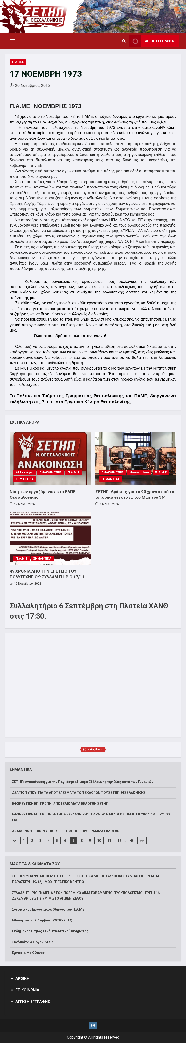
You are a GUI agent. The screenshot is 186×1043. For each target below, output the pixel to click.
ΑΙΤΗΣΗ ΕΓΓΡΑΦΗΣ (33, 1001)
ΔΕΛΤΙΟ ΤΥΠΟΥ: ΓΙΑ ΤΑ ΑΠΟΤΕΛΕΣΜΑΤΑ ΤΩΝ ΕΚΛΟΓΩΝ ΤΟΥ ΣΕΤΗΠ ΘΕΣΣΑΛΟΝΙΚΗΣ (78, 793)
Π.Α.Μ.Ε (18, 62)
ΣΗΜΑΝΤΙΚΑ (25, 479)
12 (119, 841)
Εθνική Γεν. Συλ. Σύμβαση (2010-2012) (42, 920)
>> (142, 841)
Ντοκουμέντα (139, 472)
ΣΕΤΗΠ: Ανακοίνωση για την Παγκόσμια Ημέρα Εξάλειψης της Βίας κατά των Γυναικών (82, 782)
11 (109, 841)
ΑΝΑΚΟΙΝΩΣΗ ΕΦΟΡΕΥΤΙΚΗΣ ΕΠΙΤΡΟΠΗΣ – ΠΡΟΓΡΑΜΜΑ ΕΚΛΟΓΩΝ (66, 831)
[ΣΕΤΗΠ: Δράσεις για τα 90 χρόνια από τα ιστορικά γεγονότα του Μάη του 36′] (135, 458)
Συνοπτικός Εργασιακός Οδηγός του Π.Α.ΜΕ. (48, 909)
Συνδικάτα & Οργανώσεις (33, 942)
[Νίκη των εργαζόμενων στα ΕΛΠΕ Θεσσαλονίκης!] (50, 458)
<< (15, 841)
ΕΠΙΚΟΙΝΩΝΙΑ (27, 990)
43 (132, 841)
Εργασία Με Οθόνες (28, 953)
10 (99, 841)
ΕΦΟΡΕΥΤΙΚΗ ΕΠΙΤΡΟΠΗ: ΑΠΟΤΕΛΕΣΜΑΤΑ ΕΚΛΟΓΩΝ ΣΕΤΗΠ (60, 804)
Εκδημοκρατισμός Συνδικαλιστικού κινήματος (50, 931)
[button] (12, 41)
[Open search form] (124, 41)
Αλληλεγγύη (24, 472)
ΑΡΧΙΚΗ (22, 978)
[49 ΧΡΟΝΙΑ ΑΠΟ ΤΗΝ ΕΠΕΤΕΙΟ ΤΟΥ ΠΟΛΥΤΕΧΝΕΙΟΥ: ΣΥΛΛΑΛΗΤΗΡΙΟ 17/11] (50, 538)
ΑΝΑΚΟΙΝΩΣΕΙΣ (50, 472)
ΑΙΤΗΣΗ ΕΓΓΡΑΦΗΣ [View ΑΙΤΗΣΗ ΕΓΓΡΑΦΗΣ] (152, 41)
